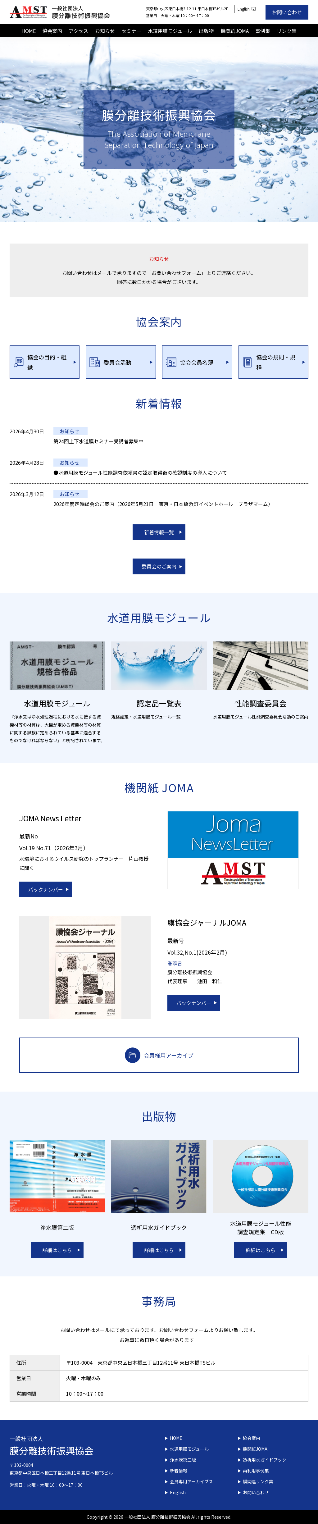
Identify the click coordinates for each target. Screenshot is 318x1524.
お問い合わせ (287, 12)
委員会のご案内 (159, 566)
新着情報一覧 (159, 532)
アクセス (78, 30)
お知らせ (105, 30)
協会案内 (52, 30)
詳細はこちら (57, 1250)
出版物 (206, 30)
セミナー (131, 30)
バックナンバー (45, 889)
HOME (28, 30)
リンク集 (287, 30)
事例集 (262, 30)
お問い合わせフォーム (184, 1330)
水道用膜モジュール (170, 30)
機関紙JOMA (234, 30)
